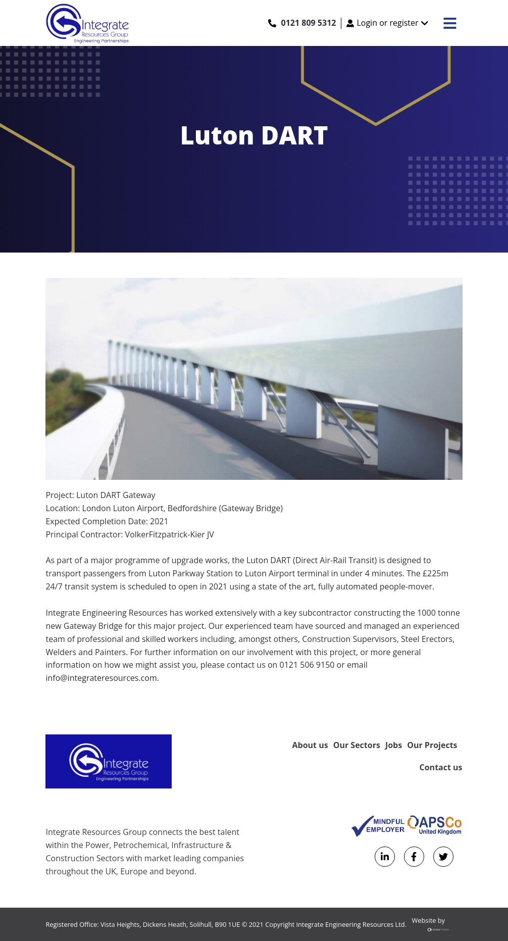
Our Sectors (356, 745)
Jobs (393, 745)
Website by (437, 926)
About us (310, 745)
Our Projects (432, 745)
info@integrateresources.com (101, 677)
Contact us (441, 767)
